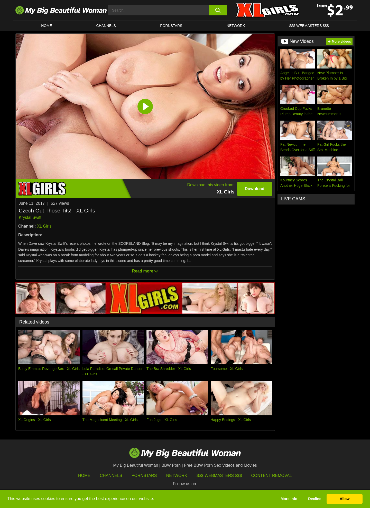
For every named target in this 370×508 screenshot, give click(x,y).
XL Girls (44, 226)
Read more (145, 271)
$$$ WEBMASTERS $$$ (309, 26)
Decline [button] (314, 499)
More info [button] (289, 499)
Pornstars (171, 26)
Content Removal (271, 475)
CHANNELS (106, 26)
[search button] (218, 10)
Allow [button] (344, 499)
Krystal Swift (30, 217)
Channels (111, 475)
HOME (46, 26)
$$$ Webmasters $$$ (219, 475)
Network (236, 26)
